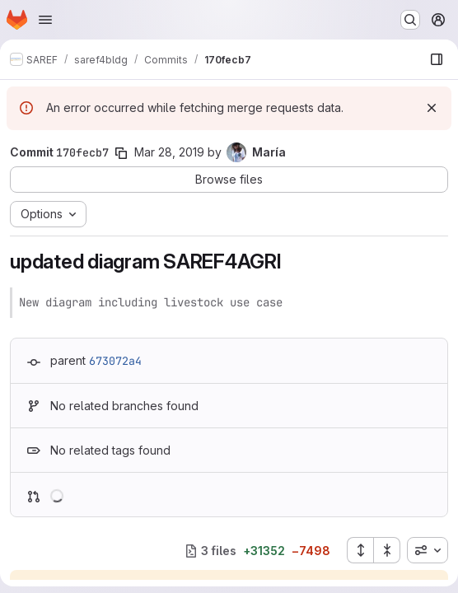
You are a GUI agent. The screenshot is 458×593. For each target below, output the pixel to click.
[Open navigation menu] (45, 20)
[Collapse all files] (387, 550)
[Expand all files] (360, 550)
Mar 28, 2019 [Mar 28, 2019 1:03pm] (169, 152)
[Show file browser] (436, 59)
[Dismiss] (432, 108)
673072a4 (115, 360)
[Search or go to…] (410, 20)
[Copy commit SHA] (121, 153)
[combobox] (427, 550)
